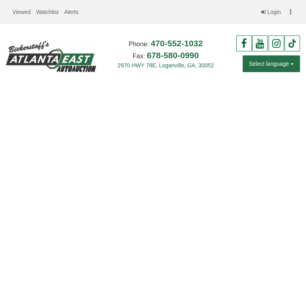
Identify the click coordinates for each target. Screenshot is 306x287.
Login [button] (271, 12)
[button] (21, 12)
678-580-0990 (173, 55)
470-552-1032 (177, 43)
